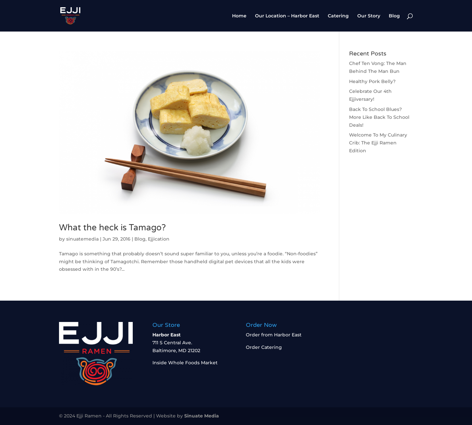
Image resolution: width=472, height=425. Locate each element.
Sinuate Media (201, 416)
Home (239, 16)
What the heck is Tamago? (112, 228)
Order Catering (264, 347)
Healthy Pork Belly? (372, 81)
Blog (394, 16)
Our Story (368, 16)
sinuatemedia (82, 239)
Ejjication (158, 239)
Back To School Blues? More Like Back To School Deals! (379, 117)
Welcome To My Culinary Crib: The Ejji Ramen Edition (378, 143)
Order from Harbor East (274, 335)
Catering (338, 16)
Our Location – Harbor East (287, 16)
